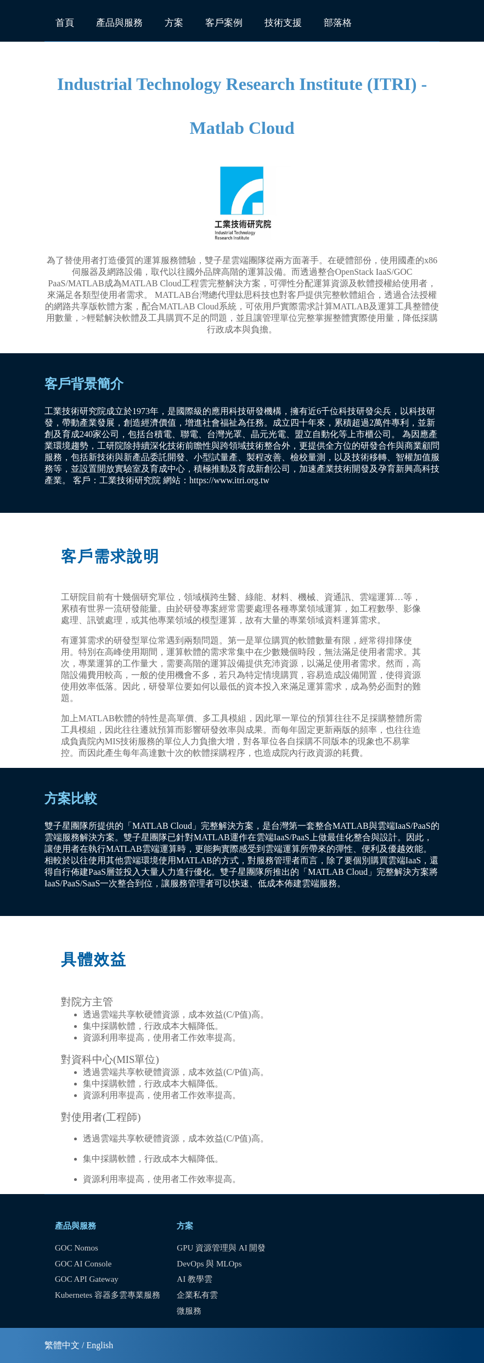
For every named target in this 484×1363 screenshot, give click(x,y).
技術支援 (283, 23)
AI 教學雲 (194, 1279)
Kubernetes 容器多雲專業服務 (107, 1295)
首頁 (64, 23)
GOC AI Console (83, 1263)
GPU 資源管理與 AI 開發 (221, 1247)
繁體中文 (62, 1345)
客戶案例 (224, 23)
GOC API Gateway (87, 1279)
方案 (174, 23)
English (99, 1345)
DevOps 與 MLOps (209, 1263)
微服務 (189, 1311)
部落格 (338, 23)
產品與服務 (119, 23)
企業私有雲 (197, 1295)
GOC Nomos (76, 1247)
